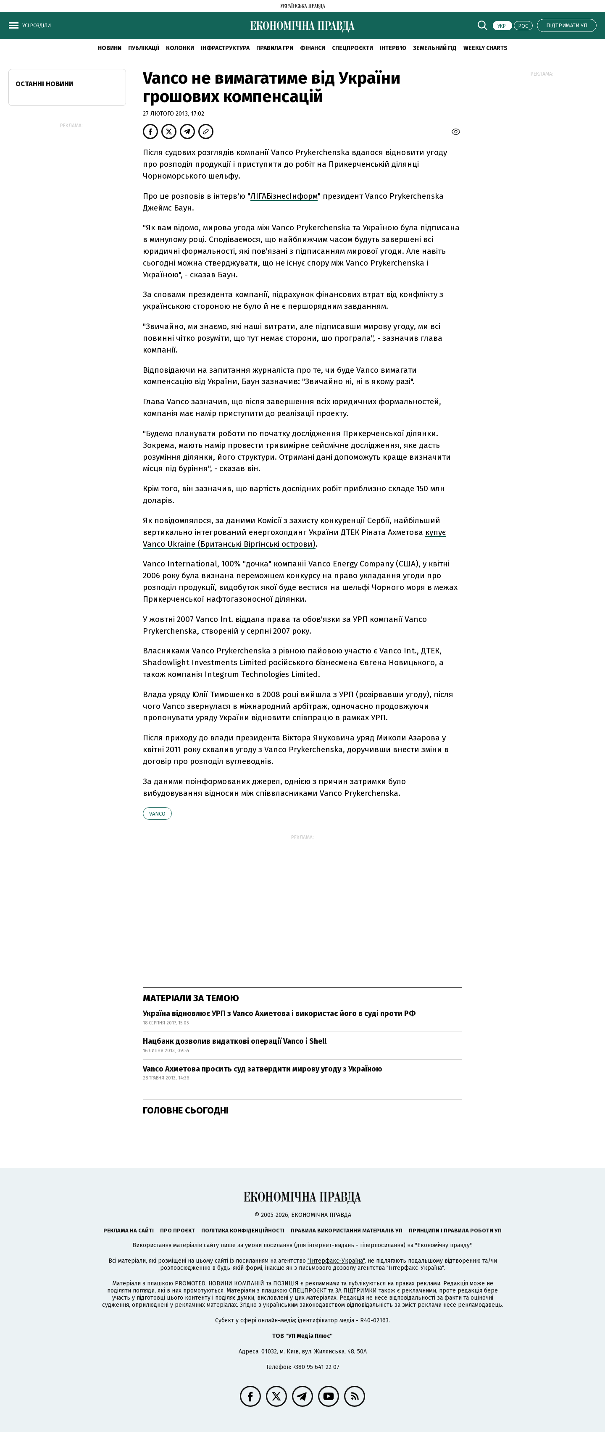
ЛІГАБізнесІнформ (284, 196)
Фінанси (312, 48)
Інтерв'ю (393, 48)
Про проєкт (177, 1230)
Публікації (143, 48)
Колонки (180, 48)
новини (109, 48)
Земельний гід (435, 48)
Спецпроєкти (352, 48)
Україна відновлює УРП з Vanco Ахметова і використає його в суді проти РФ (279, 1013)
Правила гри (274, 48)
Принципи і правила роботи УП (455, 1230)
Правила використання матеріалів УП (346, 1230)
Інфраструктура (225, 48)
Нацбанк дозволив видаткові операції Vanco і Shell (234, 1041)
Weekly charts (485, 48)
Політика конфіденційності (242, 1230)
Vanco (157, 814)
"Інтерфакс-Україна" (336, 1260)
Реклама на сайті (128, 1230)
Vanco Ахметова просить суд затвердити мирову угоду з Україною (262, 1069)
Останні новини (45, 84)
